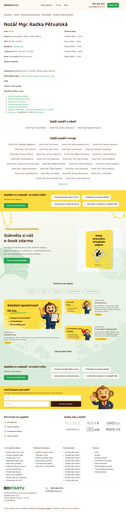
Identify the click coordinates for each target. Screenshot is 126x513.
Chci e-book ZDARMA (17, 260)
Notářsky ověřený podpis (18, 96)
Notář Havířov (46, 15)
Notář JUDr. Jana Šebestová (48, 159)
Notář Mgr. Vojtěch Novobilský (24, 168)
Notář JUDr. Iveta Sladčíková (103, 159)
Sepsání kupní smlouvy (17, 101)
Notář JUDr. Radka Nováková (107, 164)
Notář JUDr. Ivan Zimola (48, 144)
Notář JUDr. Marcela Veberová (105, 144)
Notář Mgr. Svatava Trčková (21, 154)
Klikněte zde (18, 46)
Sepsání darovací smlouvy (18, 104)
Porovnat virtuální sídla (16, 205)
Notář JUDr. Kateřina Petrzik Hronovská (23, 164)
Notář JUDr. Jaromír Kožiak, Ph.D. (49, 178)
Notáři (16, 15)
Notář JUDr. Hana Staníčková (104, 154)
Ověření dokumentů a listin (44, 76)
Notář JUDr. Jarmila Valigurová (48, 154)
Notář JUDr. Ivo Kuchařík (101, 173)
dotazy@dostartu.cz (96, 7)
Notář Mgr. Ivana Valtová (72, 149)
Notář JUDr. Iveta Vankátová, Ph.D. (75, 144)
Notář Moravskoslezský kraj (30, 15)
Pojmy (43, 291)
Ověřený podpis (26, 76)
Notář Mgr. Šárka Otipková (51, 168)
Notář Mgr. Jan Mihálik (50, 173)
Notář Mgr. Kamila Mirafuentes (75, 173)
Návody (31, 291)
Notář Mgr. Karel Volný (48, 149)
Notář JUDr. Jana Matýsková (26, 173)
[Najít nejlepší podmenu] (52, 5)
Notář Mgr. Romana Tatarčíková (98, 149)
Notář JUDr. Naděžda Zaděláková (22, 144)
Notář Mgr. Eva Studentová (22, 159)
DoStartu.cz (11, 5)
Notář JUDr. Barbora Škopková (62, 128)
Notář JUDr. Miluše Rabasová (80, 164)
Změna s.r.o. (12, 112)
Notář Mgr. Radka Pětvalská (63, 15)
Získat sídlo (112, 5)
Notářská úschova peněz (17, 107)
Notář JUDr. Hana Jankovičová (78, 178)
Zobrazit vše (63, 184)
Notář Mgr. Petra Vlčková (35, 128)
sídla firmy (39, 112)
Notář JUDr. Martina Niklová (102, 168)
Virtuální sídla (92, 291)
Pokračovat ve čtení (32, 337)
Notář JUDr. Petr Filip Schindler (75, 159)
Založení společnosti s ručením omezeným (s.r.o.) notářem (31, 109)
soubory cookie (44, 508)
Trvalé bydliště (73, 291)
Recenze (56, 291)
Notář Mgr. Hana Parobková (76, 168)
